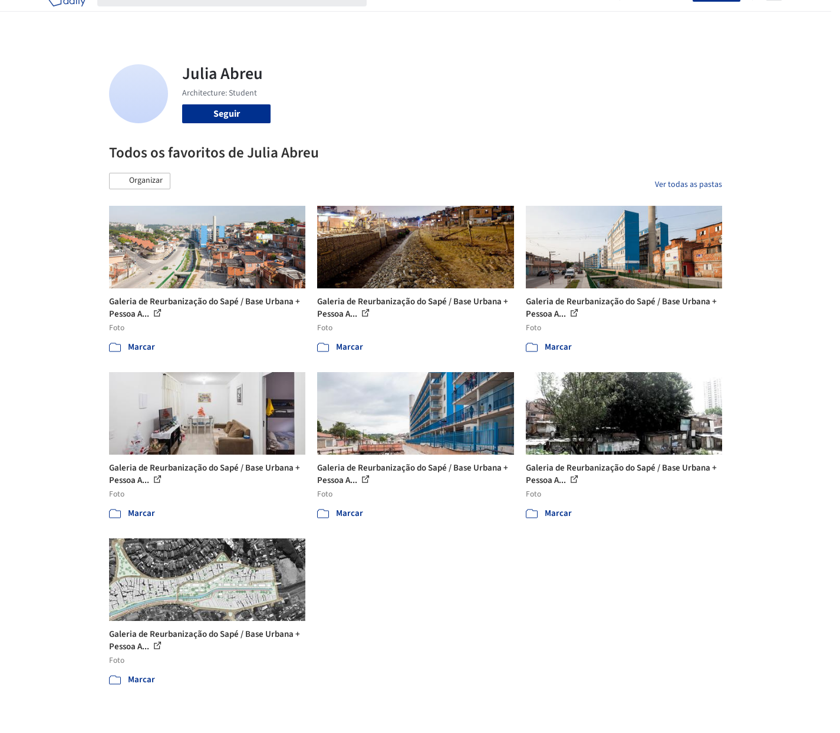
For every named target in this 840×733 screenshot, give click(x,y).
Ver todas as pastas (688, 184)
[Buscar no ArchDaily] (241, 16)
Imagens (439, 16)
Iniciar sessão (659, 16)
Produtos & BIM (497, 16)
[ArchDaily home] (66, 16)
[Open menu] (774, 16)
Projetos (395, 16)
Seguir (226, 113)
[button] (139, 181)
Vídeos (594, 16)
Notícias (554, 16)
